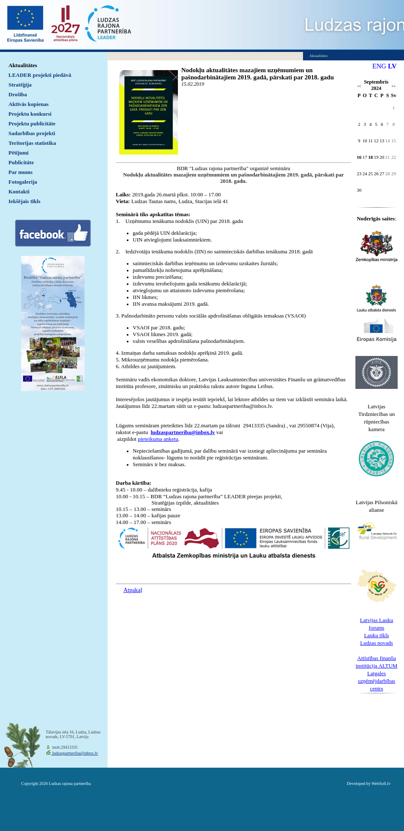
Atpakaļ (132, 590)
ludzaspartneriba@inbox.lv (74, 753)
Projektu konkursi (30, 114)
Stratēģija (20, 84)
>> (394, 86)
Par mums (20, 172)
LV (392, 66)
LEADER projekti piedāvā (39, 75)
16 (359, 157)
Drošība (17, 94)
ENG (379, 66)
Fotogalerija (22, 182)
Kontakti (19, 191)
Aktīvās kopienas (28, 104)
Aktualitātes (22, 65)
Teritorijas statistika (32, 143)
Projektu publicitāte (31, 123)
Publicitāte (21, 162)
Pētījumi (18, 152)
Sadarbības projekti (31, 133)
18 (370, 157)
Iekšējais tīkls (24, 201)
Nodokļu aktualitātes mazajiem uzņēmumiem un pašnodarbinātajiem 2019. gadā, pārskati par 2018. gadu (257, 74)
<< (359, 86)
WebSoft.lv (380, 783)
